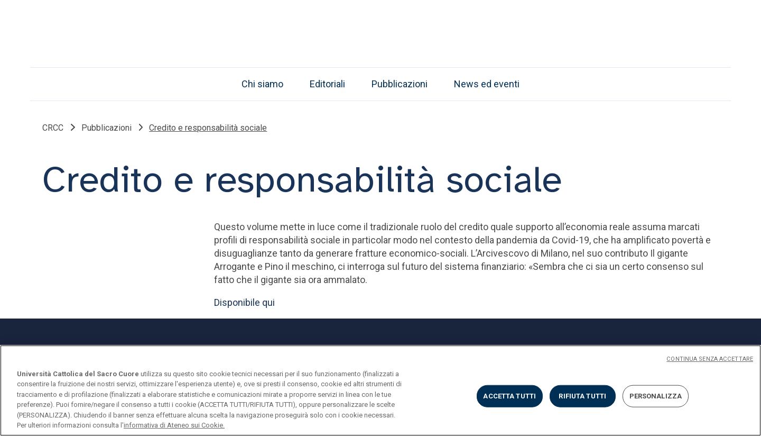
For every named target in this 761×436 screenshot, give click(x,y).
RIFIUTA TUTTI (582, 396)
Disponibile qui (244, 302)
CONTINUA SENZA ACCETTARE (709, 359)
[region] (380, 390)
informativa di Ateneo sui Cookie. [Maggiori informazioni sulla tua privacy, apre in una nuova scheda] (174, 425)
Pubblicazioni (400, 83)
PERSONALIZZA (655, 396)
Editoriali (327, 83)
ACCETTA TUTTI (509, 396)
